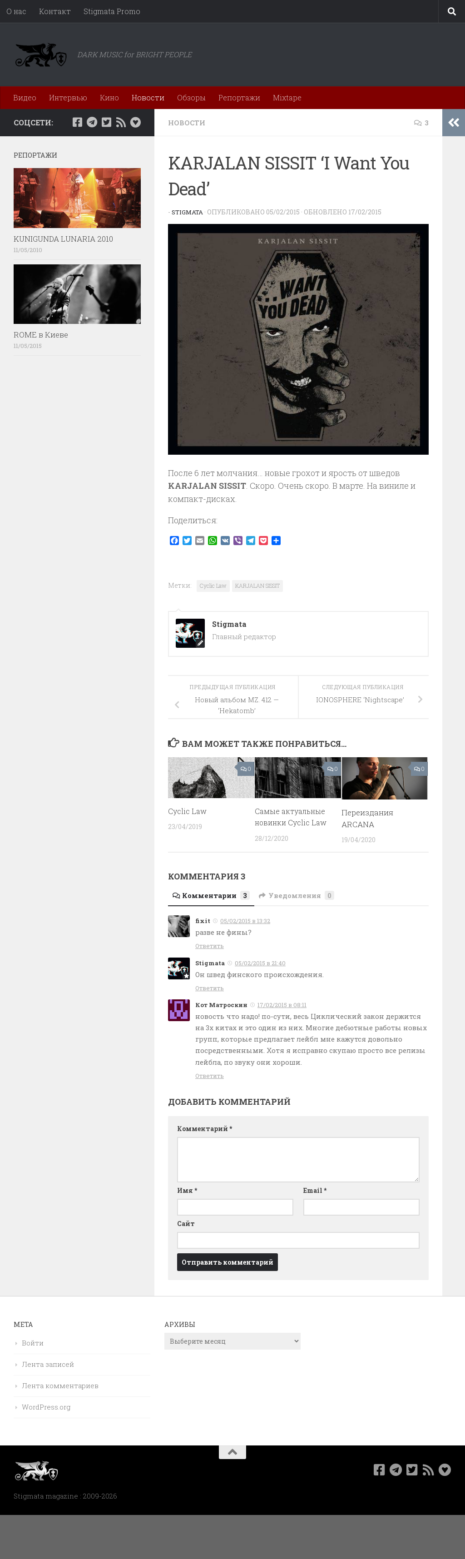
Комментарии (213, 895)
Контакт (55, 11)
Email (314, 1190)
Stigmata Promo (112, 11)
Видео (24, 97)
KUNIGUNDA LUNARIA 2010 (63, 238)
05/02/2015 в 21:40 (260, 963)
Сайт (186, 1223)
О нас (16, 11)
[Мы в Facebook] (77, 122)
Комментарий (204, 1128)
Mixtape (287, 97)
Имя (187, 1190)
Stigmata (188, 212)
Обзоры (191, 97)
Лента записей (48, 1364)
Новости (148, 97)
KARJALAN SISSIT (257, 585)
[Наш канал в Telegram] (91, 122)
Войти (33, 1342)
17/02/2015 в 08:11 (282, 1005)
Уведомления (302, 895)
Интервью (68, 97)
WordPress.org (46, 1406)
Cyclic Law (213, 585)
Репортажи (239, 97)
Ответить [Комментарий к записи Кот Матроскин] (209, 1076)
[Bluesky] (135, 122)
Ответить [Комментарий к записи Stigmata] (209, 988)
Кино (109, 97)
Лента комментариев (60, 1385)
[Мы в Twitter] (106, 122)
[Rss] (120, 122)
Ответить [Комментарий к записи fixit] (209, 946)
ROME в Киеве (41, 334)
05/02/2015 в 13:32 (245, 921)
